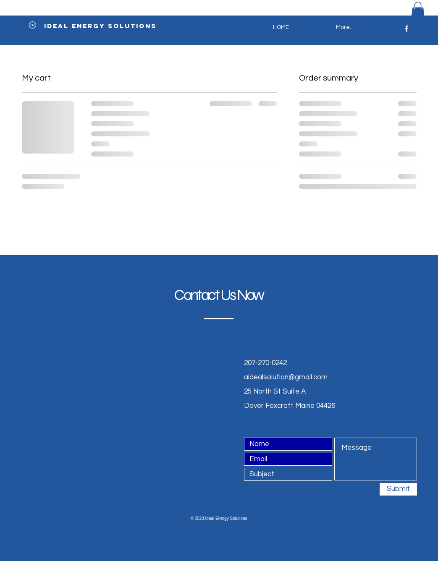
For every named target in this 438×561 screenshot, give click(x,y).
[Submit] (398, 489)
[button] (418, 10)
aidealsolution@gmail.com (286, 377)
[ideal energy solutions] (100, 26)
